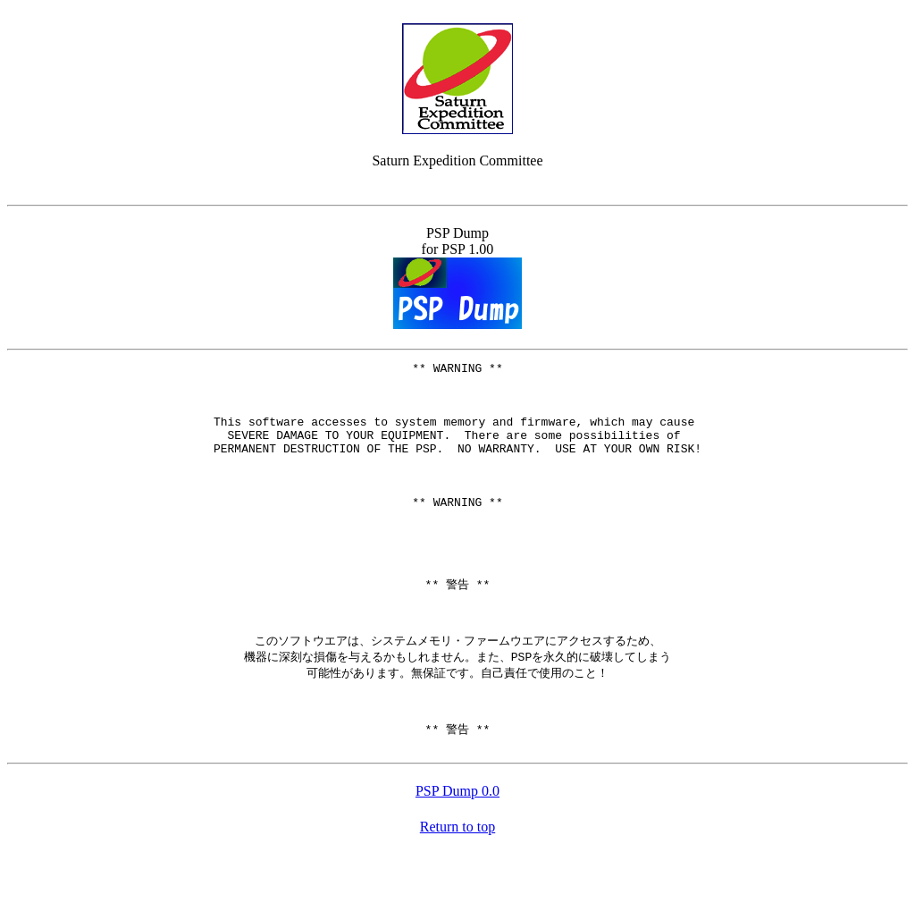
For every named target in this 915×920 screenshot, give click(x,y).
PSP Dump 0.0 (457, 857)
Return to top (457, 892)
